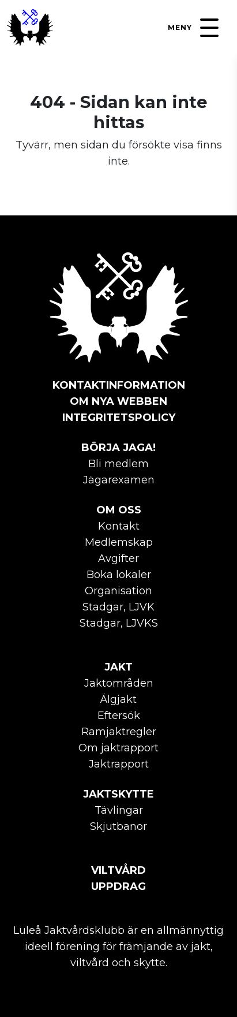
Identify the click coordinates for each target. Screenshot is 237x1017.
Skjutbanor (118, 826)
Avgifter (118, 558)
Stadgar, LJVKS (119, 623)
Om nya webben (118, 401)
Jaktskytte (118, 794)
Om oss (118, 510)
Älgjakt (118, 699)
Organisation (118, 590)
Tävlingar (119, 810)
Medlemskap (119, 542)
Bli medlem (118, 463)
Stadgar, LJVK (118, 607)
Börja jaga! (118, 447)
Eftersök (118, 715)
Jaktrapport (119, 764)
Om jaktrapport (118, 748)
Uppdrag (118, 886)
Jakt (118, 667)
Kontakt (119, 526)
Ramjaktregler (118, 731)
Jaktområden (118, 683)
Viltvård (118, 870)
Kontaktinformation (118, 385)
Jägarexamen (119, 480)
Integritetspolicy (118, 417)
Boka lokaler (118, 574)
